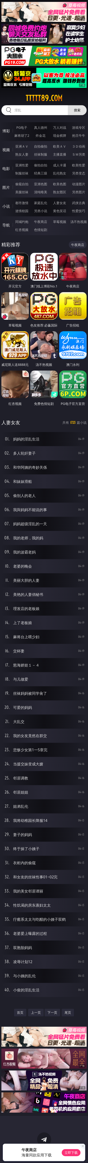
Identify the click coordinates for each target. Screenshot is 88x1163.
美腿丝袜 (21, 192)
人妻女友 (59, 203)
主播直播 (59, 154)
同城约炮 (21, 221)
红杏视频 (21, 229)
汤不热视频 (78, 221)
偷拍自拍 (40, 165)
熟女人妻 (21, 154)
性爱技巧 (78, 211)
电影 (6, 168)
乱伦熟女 (59, 173)
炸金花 (41, 135)
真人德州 (40, 127)
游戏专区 (78, 127)
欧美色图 (59, 184)
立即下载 (71, 1152)
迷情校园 (21, 211)
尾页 (68, 1012)
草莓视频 (59, 221)
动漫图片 (78, 184)
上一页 (36, 1012)
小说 (6, 206)
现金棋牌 (59, 135)
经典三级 (40, 173)
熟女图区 (59, 192)
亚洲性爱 (21, 165)
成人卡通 (59, 165)
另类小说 (40, 211)
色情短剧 (40, 229)
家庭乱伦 (40, 203)
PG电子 (21, 127)
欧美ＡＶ (59, 146)
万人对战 (59, 127)
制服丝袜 (21, 173)
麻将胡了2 (21, 135)
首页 (20, 1012)
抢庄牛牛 (78, 135)
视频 (6, 149)
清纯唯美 (40, 192)
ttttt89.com (44, 98)
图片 (6, 187)
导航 (6, 225)
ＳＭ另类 (78, 154)
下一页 (52, 1012)
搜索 (77, 110)
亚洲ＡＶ (21, 146)
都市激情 (21, 203)
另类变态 (78, 173)
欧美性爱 (78, 165)
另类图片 (78, 192)
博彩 (6, 130)
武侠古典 (78, 203)
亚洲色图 (40, 184)
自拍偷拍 (40, 146)
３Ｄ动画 (78, 146)
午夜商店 (40, 221)
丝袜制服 (40, 154)
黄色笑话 (59, 211)
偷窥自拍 (21, 184)
